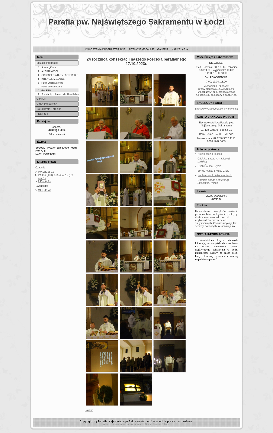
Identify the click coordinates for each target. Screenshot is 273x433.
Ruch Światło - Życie (209, 166)
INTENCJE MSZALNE (53, 79)
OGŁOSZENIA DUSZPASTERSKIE (59, 75)
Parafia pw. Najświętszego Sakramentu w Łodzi (136, 21)
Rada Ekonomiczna (51, 86)
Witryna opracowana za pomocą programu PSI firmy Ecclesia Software (136, 424)
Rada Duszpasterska (52, 82)
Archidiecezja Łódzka (210, 153)
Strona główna (48, 67)
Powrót (89, 410)
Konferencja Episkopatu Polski (215, 175)
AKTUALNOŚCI (49, 71)
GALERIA (46, 90)
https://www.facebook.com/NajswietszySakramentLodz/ (226, 108)
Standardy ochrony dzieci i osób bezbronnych (59, 94)
